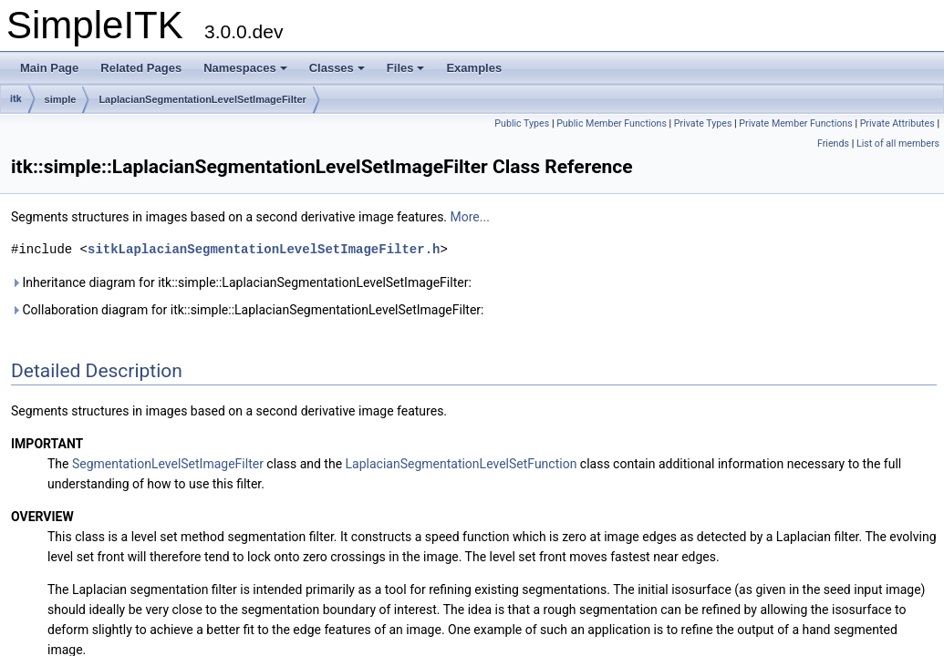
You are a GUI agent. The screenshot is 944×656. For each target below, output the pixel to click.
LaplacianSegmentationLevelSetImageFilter (202, 99)
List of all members (897, 143)
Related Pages (141, 68)
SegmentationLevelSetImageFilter (168, 463)
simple (61, 99)
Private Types (703, 123)
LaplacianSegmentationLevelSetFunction (461, 463)
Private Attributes (897, 123)
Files (406, 68)
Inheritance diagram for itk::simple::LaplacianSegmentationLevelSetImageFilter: (241, 282)
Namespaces (245, 68)
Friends (833, 143)
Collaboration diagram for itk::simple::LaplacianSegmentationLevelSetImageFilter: (247, 309)
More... (470, 217)
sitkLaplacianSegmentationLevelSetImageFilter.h (264, 249)
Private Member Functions (795, 123)
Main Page (49, 68)
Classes (337, 68)
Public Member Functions (611, 123)
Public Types (521, 123)
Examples (474, 68)
